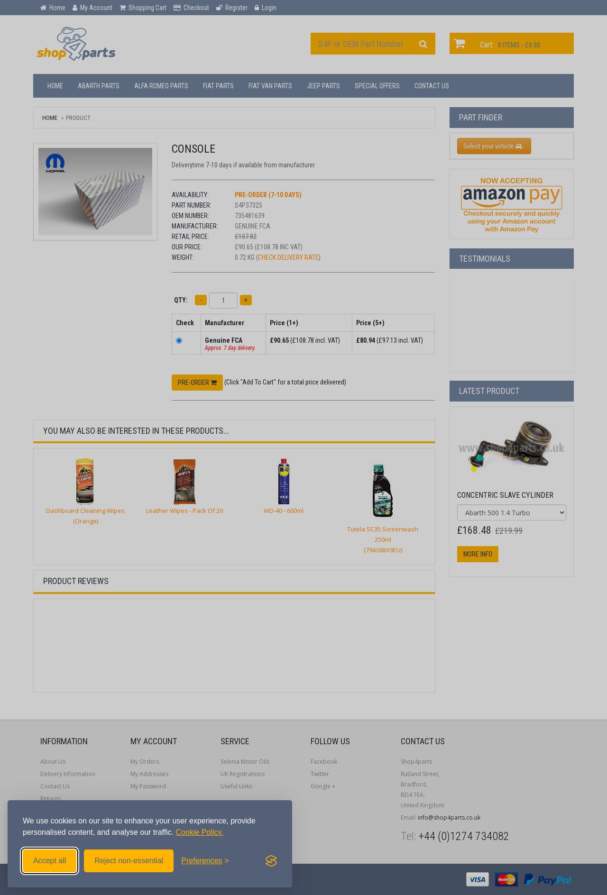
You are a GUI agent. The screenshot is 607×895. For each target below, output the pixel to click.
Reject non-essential (128, 861)
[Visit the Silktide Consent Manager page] (271, 861)
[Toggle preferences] (205, 861)
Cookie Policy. (199, 832)
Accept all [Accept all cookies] (49, 861)
